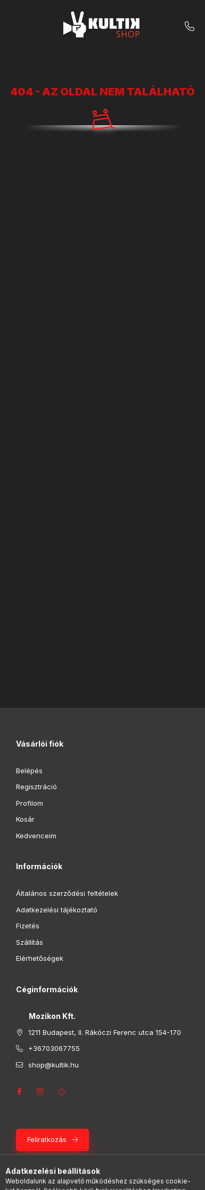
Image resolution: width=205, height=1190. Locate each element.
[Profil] (112, 1176)
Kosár (25, 819)
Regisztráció (36, 786)
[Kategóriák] (59, 1176)
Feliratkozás (47, 1139)
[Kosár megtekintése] (146, 1176)
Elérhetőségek (39, 958)
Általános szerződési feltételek (67, 893)
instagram (40, 1091)
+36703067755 (189, 26)
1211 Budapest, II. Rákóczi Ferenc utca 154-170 (104, 1032)
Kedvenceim (36, 835)
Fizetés (27, 925)
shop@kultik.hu (53, 1065)
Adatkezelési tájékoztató (56, 909)
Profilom (29, 803)
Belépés (29, 770)
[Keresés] (85, 1176)
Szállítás (29, 942)
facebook (19, 1091)
